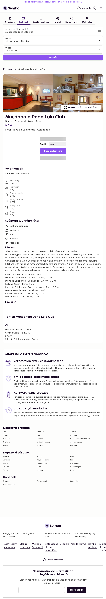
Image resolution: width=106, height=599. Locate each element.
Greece (40, 439)
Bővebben (10, 247)
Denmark (40, 432)
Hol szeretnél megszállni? (17, 29)
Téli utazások (42, 481)
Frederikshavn (42, 463)
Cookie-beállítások (53, 559)
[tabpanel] (53, 43)
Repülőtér (44, 144)
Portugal (73, 446)
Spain (5, 432)
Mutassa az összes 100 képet (80, 107)
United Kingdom (43, 442)
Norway (40, 446)
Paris (72, 457)
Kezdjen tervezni (53, 151)
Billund (39, 457)
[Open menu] (101, 8)
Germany (74, 435)
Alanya (6, 457)
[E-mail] (41, 590)
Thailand (6, 442)
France (6, 435)
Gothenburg (75, 463)
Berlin (5, 470)
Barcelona (7, 460)
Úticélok (64, 544)
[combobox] (50, 32)
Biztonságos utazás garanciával (51, 547)
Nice (72, 470)
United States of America (80, 439)
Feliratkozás (76, 590)
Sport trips (74, 481)
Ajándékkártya (78, 544)
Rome (5, 463)
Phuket (6, 467)
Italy (38, 435)
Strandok (7, 481)
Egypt (5, 446)
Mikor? (8, 39)
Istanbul (40, 470)
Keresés (53, 57)
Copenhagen (75, 467)
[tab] (10, 20)
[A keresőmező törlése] (99, 31)
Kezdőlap (8, 69)
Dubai (39, 467)
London (73, 460)
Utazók (8, 48)
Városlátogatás (9, 485)
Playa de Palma (43, 460)
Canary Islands (76, 442)
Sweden (6, 439)
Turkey (73, 432)
